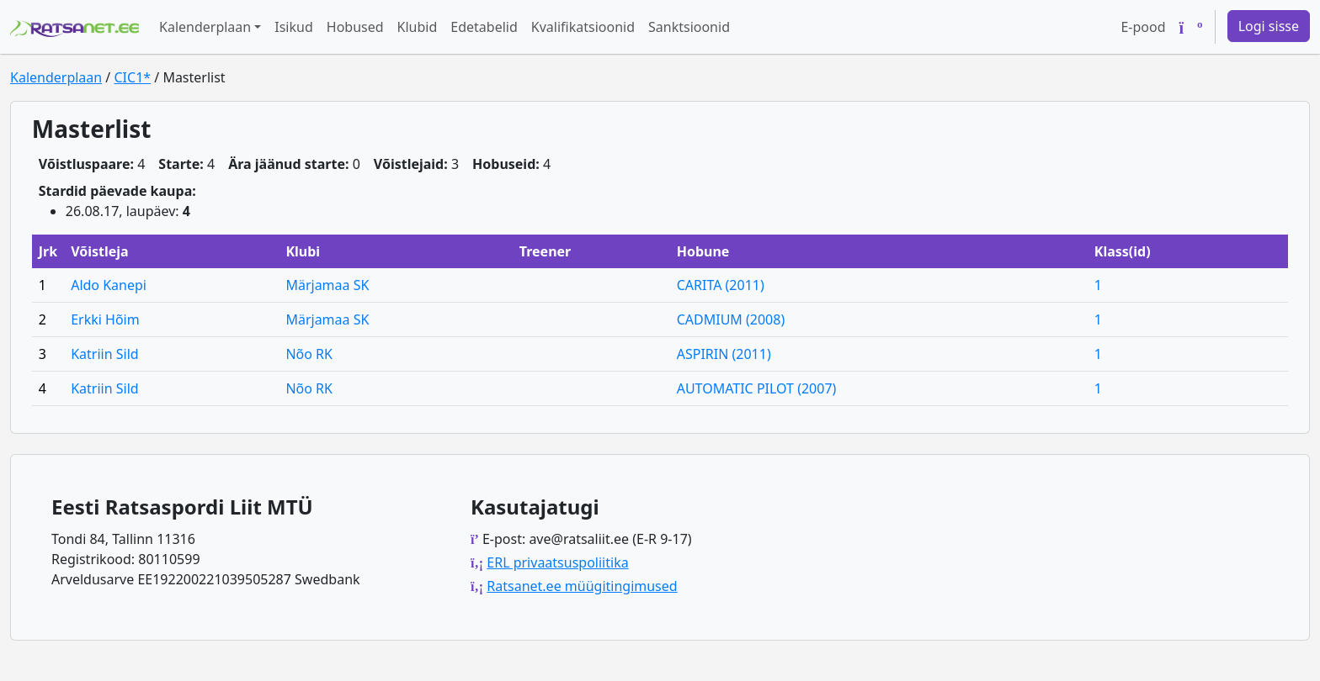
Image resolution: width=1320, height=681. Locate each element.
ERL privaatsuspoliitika (557, 562)
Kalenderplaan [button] (205, 27)
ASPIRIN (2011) (724, 354)
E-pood (1142, 27)
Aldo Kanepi (108, 285)
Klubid (417, 27)
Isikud (293, 27)
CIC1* (132, 77)
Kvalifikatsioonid (583, 27)
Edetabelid (483, 27)
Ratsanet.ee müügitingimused (582, 586)
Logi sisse (1268, 26)
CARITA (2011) (720, 285)
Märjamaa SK (327, 285)
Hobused (355, 27)
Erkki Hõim (105, 319)
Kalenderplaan (56, 77)
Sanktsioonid (689, 27)
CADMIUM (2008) (731, 319)
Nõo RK (309, 354)
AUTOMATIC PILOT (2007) (757, 388)
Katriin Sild (104, 354)
